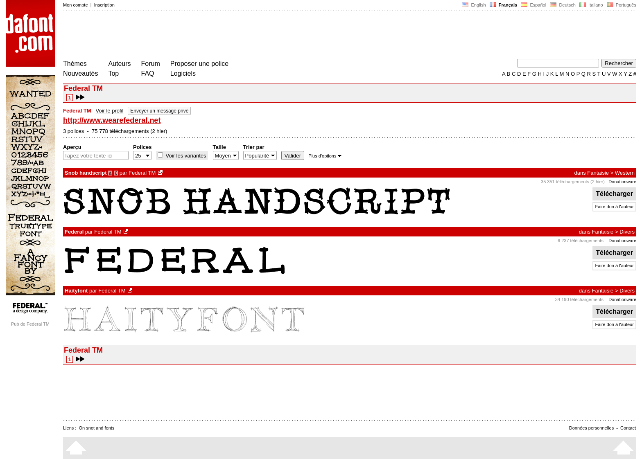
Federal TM (142, 173)
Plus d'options (324, 155)
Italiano (591, 4)
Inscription (104, 4)
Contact (628, 427)
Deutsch (563, 4)
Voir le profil (109, 111)
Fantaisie (598, 173)
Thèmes (75, 63)
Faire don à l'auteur (614, 206)
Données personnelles (591, 427)
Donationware (622, 181)
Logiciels (183, 73)
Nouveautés (80, 73)
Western (625, 173)
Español (533, 4)
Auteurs (119, 63)
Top (113, 73)
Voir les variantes (185, 156)
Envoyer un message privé (159, 111)
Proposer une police (199, 63)
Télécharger (614, 193)
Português (621, 4)
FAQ (147, 73)
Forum (150, 63)
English (474, 4)
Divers (627, 232)
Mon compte (75, 4)
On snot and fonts (97, 427)
